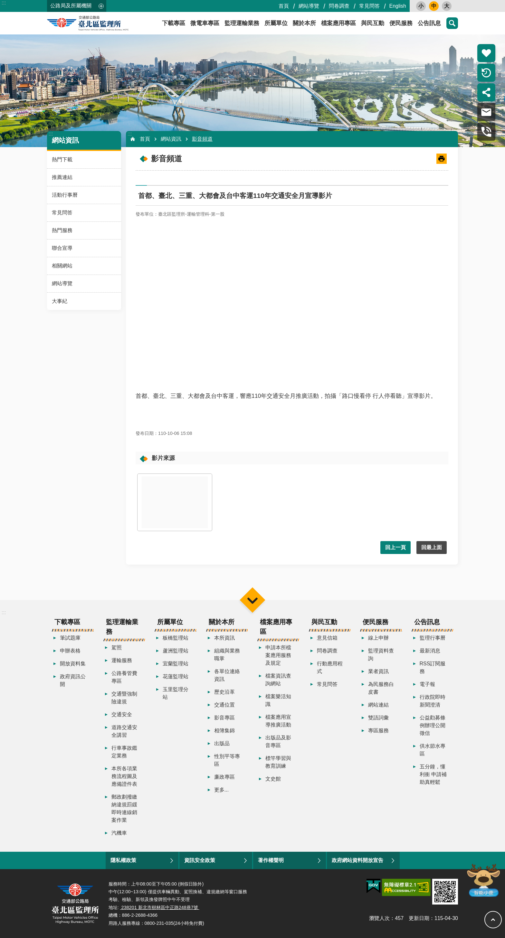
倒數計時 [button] (486, 73)
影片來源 (163, 458)
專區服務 (378, 730)
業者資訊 (378, 671)
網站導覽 (309, 6)
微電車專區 (204, 23)
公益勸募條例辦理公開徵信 (432, 725)
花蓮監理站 (175, 676)
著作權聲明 (271, 860)
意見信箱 (327, 638)
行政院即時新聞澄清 (432, 701)
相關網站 (62, 265)
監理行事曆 (432, 638)
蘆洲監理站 (175, 650)
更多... (221, 790)
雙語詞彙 (378, 717)
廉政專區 (224, 777)
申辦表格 (70, 650)
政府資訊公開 (73, 680)
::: (4, 2)
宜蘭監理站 (175, 663)
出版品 (222, 743)
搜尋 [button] (452, 23)
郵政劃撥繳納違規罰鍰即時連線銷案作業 (124, 808)
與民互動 (372, 23)
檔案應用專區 (338, 23)
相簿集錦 (224, 730)
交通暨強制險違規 (124, 697)
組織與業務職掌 (227, 654)
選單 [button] (252, 600)
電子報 (427, 684)
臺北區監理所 (105, 23)
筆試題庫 (70, 638)
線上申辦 (378, 638)
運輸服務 (121, 660)
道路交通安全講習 (124, 731)
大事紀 (59, 301)
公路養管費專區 (124, 677)
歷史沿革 (224, 692)
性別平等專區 (227, 760)
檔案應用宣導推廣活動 (278, 720)
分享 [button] (486, 92)
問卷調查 (339, 6)
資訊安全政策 (199, 860)
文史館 (273, 779)
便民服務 (401, 23)
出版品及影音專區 (278, 741)
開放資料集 (73, 663)
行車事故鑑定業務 (124, 751)
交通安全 (121, 714)
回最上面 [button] (431, 547)
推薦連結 (62, 177)
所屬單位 (276, 23)
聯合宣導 (62, 248)
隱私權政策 (123, 860)
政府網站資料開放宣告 (357, 860)
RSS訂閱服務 (433, 667)
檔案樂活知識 (278, 700)
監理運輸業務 (241, 23)
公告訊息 (429, 23)
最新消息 (430, 650)
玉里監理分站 (175, 693)
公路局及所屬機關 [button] (70, 5)
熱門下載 (62, 159)
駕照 (116, 647)
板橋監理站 (175, 638)
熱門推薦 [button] (486, 53)
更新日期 (419, 918)
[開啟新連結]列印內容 (441, 159)
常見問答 (369, 6)
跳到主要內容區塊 (3, 3)
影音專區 (224, 717)
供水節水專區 (432, 749)
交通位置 (224, 705)
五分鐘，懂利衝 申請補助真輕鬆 (433, 774)
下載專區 (173, 23)
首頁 (284, 6)
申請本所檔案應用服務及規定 (278, 655)
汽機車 (119, 833)
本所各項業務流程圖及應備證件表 (124, 776)
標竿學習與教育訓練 (278, 762)
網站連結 (378, 705)
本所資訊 (224, 638)
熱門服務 (62, 230)
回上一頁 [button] (395, 547)
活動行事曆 (65, 195)
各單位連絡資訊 (227, 675)
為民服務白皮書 (381, 688)
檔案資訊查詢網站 (278, 679)
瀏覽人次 (379, 918)
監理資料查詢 (381, 654)
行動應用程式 (330, 667)
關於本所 (304, 23)
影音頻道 (202, 139)
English (397, 6)
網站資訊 (65, 140)
